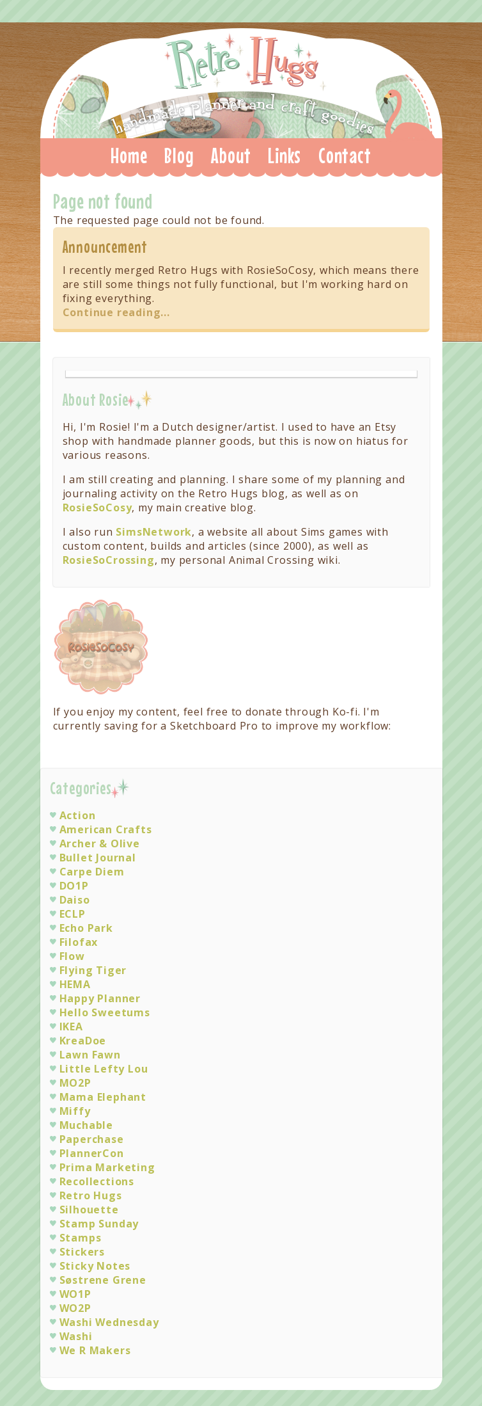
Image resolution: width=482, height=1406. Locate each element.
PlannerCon (91, 1153)
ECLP (72, 914)
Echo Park (86, 928)
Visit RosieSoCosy (102, 648)
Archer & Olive (99, 843)
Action (77, 815)
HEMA (75, 984)
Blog (179, 155)
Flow (72, 956)
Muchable (86, 1125)
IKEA (71, 1026)
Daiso (74, 900)
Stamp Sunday (99, 1224)
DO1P (74, 886)
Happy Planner (100, 998)
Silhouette (89, 1209)
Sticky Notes (95, 1266)
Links (284, 155)
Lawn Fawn (90, 1055)
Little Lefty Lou (103, 1069)
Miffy (75, 1111)
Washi (76, 1336)
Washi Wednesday (109, 1322)
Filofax (78, 942)
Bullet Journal (97, 858)
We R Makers (95, 1350)
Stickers (82, 1252)
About (231, 155)
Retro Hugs (242, 79)
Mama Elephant (102, 1097)
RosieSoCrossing (109, 560)
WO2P (75, 1308)
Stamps (80, 1238)
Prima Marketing (107, 1167)
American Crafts (105, 829)
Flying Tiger (93, 970)
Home (129, 155)
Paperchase (91, 1139)
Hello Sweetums (104, 1012)
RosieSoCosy (97, 507)
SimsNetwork (154, 532)
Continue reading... (116, 312)
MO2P (75, 1083)
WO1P (75, 1294)
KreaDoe (83, 1041)
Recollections (96, 1181)
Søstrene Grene (102, 1280)
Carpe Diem (92, 872)
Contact (344, 155)
